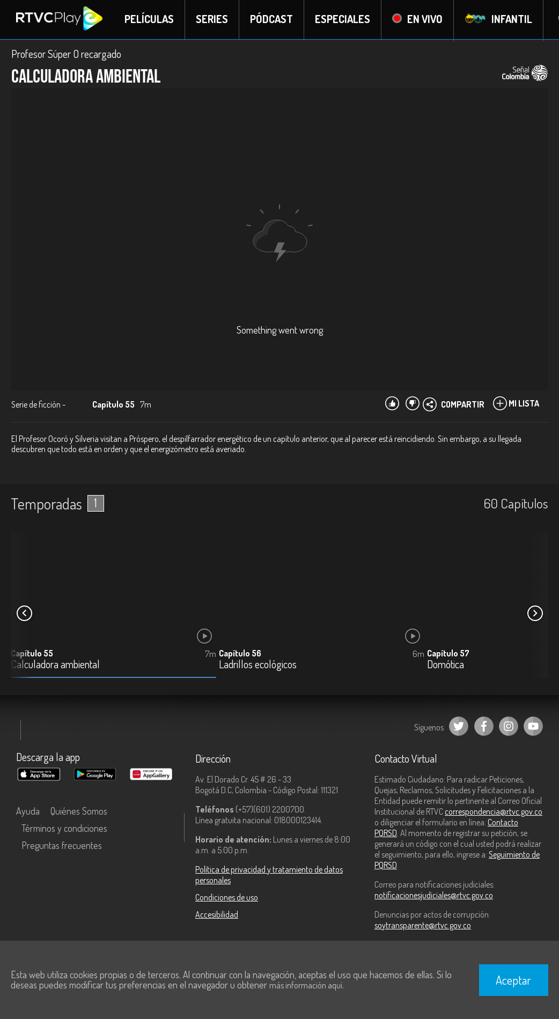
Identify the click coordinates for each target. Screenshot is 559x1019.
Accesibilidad (216, 915)
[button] (535, 614)
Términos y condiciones (64, 829)
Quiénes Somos (78, 811)
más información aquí (305, 985)
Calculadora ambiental (55, 666)
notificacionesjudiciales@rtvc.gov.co (433, 895)
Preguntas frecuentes (61, 846)
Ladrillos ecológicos (258, 666)
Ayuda (28, 811)
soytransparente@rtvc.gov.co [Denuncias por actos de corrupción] (422, 925)
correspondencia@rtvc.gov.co (493, 812)
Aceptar (513, 979)
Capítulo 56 (240, 654)
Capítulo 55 (32, 654)
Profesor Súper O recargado (66, 55)
